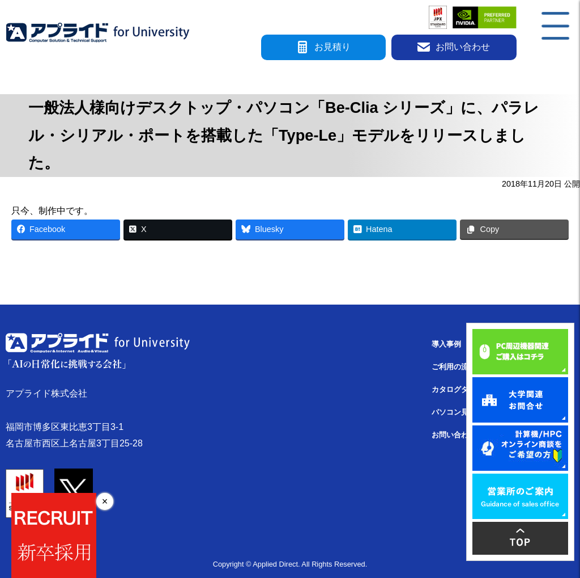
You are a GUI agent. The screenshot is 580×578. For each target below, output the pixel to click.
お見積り (323, 47)
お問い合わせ (453, 47)
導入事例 (446, 344)
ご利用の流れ (454, 366)
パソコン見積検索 (461, 412)
